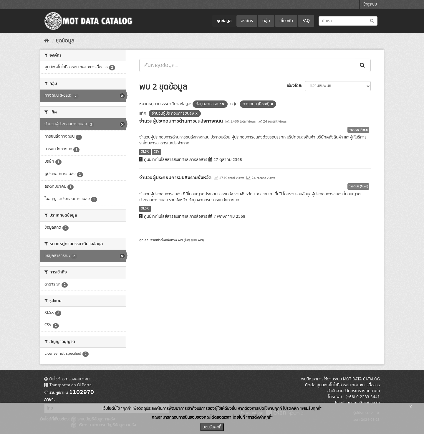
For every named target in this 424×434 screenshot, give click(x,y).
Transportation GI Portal (68, 385)
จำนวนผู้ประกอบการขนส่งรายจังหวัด (175, 177)
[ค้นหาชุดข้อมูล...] (247, 65)
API (180, 240)
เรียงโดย (294, 86)
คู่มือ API (197, 240)
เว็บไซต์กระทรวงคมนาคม (67, 379)
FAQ (306, 21)
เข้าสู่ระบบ (369, 4)
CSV (156, 151)
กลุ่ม (266, 21)
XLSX (145, 151)
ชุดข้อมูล (224, 21)
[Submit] (363, 65)
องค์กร (247, 21)
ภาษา (49, 399)
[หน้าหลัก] (46, 41)
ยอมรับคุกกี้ (212, 427)
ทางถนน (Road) (358, 130)
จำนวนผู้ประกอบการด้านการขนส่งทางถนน (181, 121)
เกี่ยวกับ (286, 21)
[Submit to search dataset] (372, 20)
